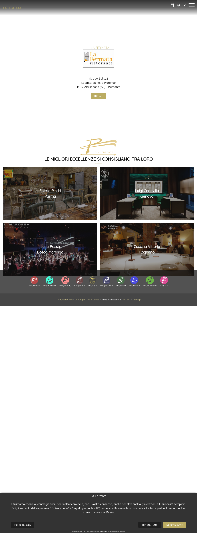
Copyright (80, 319)
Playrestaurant (65, 319)
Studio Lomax (92, 319)
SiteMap (137, 319)
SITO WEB (98, 120)
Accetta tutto (174, 524)
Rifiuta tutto (150, 524)
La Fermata (12, 8)
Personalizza (22, 524)
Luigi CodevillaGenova (147, 446)
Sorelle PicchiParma (50, 446)
